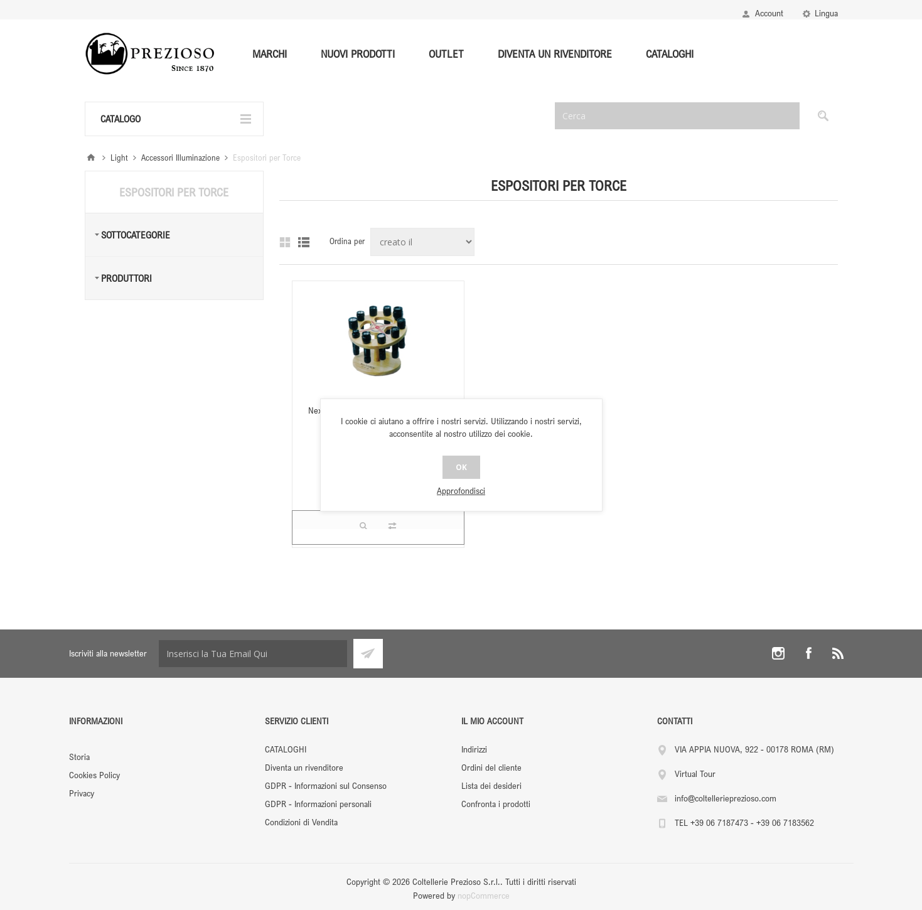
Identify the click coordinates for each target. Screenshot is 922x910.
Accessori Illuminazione (180, 158)
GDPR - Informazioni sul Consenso (326, 785)
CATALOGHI (285, 749)
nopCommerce (484, 895)
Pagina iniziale (91, 157)
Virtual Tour (695, 773)
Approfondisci (461, 490)
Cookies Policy (94, 774)
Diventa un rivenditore (304, 767)
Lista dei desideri (491, 785)
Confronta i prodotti (495, 803)
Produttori (126, 278)
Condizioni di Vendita (301, 821)
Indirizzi (474, 749)
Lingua (826, 13)
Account (769, 13)
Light (119, 158)
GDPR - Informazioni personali (318, 803)
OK (461, 467)
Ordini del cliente (491, 767)
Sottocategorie (135, 234)
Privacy (81, 793)
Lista (303, 242)
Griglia (285, 242)
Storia (79, 756)
